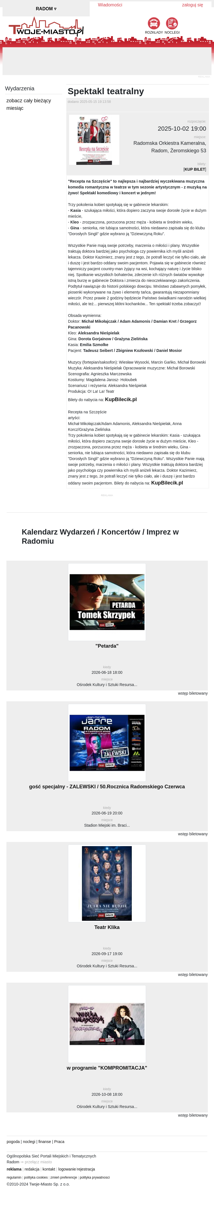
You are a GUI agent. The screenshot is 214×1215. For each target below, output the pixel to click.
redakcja (32, 1169)
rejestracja (86, 1169)
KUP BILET (194, 169)
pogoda (13, 1141)
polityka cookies (36, 1177)
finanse (44, 1141)
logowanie (67, 1169)
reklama (14, 1169)
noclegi (29, 1141)
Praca (59, 1141)
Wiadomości (110, 5)
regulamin (14, 1177)
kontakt (49, 1169)
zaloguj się (192, 5)
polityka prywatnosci (95, 1177)
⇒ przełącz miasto (36, 1162)
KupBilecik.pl (121, 399)
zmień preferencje (63, 1177)
